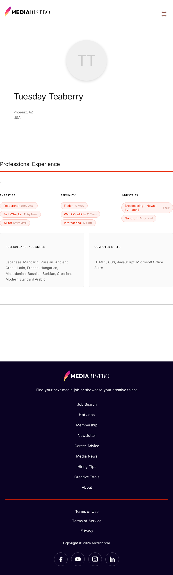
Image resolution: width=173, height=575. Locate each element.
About (87, 487)
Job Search (87, 404)
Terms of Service (86, 521)
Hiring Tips (86, 466)
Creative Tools (86, 477)
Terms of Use (86, 511)
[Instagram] (95, 559)
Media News (86, 456)
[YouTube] (78, 559)
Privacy (86, 530)
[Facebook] (61, 559)
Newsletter (87, 435)
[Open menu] (164, 14)
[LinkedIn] (112, 559)
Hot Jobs (87, 414)
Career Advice (87, 446)
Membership (86, 425)
